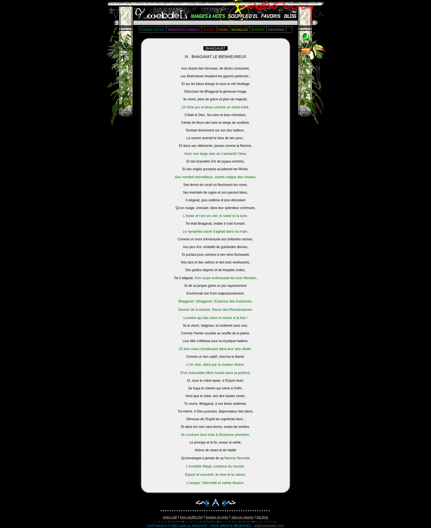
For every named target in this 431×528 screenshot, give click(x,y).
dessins (209, 29)
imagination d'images (184, 29)
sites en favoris (242, 517)
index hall (170, 517)
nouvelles (239, 29)
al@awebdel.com (269, 526)
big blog (262, 517)
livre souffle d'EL (191, 517)
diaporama (276, 29)
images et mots (217, 517)
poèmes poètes (152, 29)
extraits (258, 29)
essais (223, 29)
